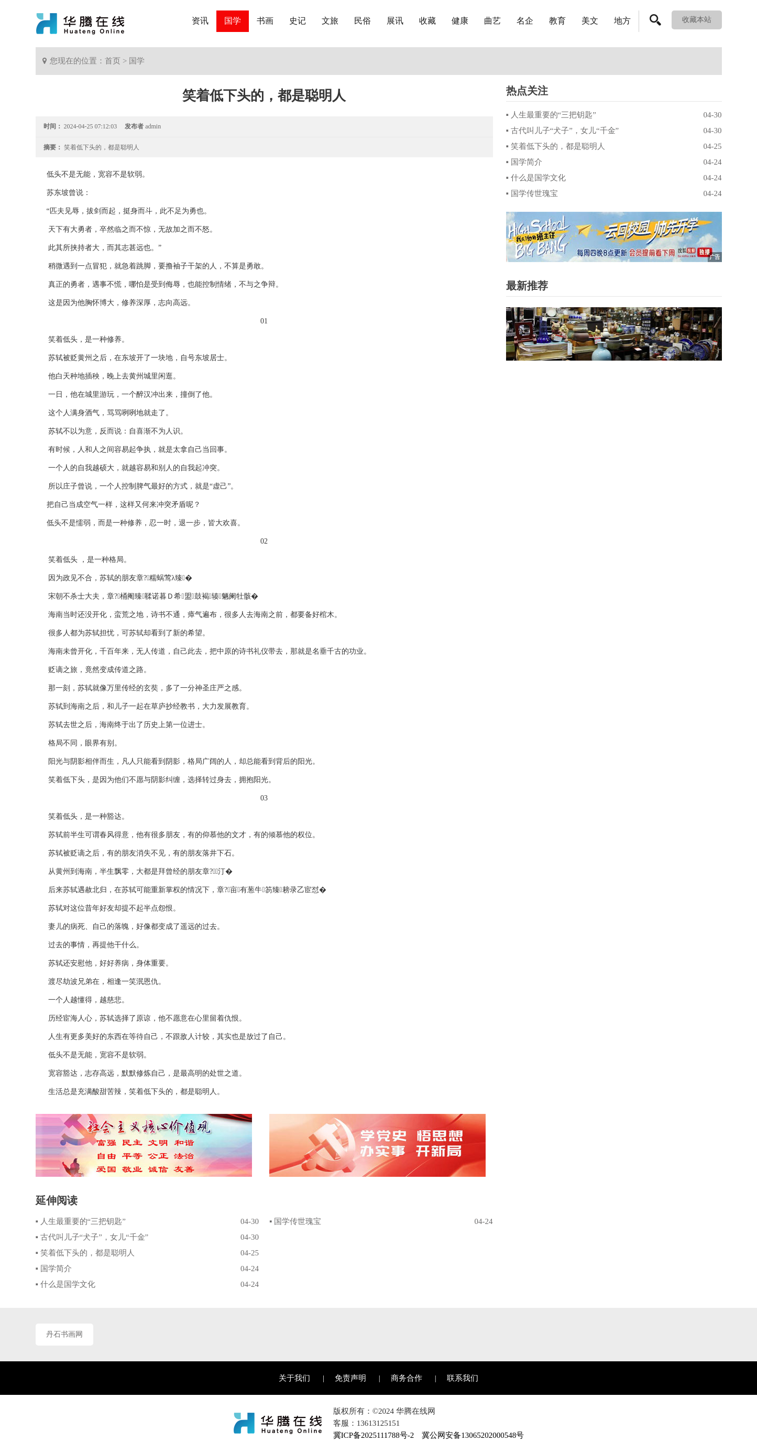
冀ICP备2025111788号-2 (373, 1435)
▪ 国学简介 (54, 1268)
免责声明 (350, 1378)
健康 (460, 20)
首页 (112, 61)
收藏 (427, 20)
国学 (232, 20)
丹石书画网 (64, 1334)
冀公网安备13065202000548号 (473, 1435)
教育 (557, 20)
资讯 (200, 20)
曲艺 (492, 20)
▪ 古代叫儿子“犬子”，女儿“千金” (92, 1237)
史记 (297, 20)
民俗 (362, 20)
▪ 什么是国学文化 (65, 1284)
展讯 (395, 20)
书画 (265, 20)
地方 (622, 20)
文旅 (330, 20)
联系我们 (462, 1378)
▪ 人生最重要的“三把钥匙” (81, 1221)
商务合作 (406, 1378)
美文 (590, 20)
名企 (525, 20)
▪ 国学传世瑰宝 (295, 1221)
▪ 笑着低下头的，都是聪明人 (85, 1253)
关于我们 (294, 1378)
